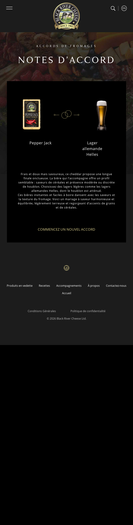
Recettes (44, 286)
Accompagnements (69, 286)
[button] (113, 8)
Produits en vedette (20, 286)
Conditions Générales (42, 311)
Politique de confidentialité (87, 311)
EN (124, 8)
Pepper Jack (40, 142)
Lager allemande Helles (92, 148)
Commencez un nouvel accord (66, 229)
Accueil (66, 293)
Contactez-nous (116, 286)
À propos (94, 286)
